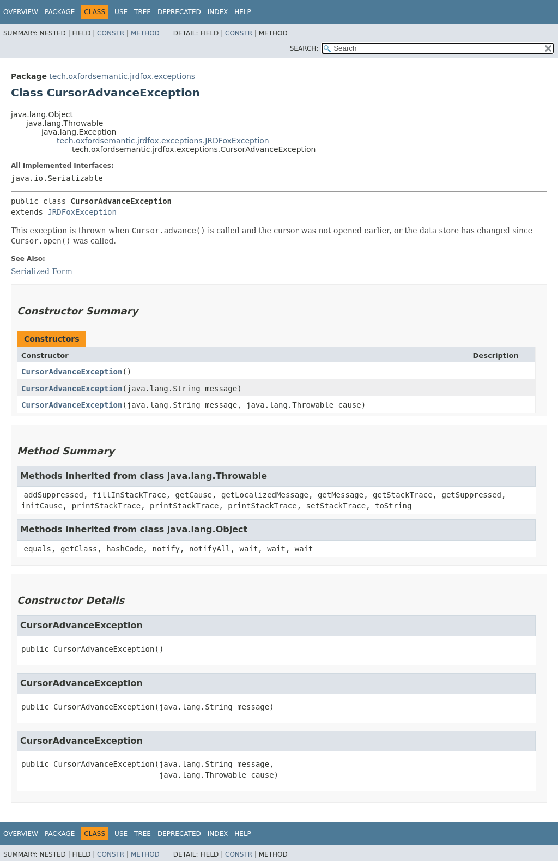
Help (242, 12)
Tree (142, 12)
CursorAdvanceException (71, 371)
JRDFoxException (81, 212)
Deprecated (179, 12)
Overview (20, 12)
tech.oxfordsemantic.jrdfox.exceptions (122, 76)
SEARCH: (304, 48)
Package (60, 12)
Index (218, 12)
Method (145, 33)
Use (121, 12)
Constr (110, 33)
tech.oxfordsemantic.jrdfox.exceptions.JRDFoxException (163, 140)
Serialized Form (41, 271)
